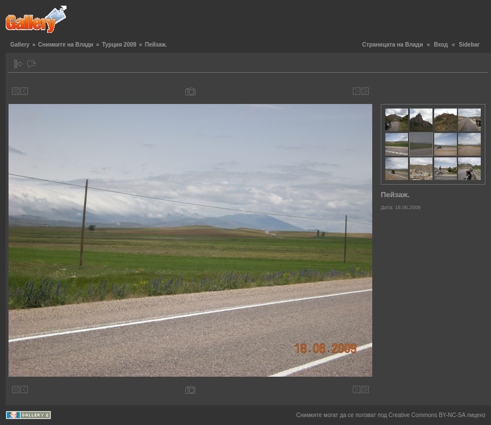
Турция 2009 (119, 44)
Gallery (20, 44)
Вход (441, 44)
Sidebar (469, 44)
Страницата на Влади (392, 44)
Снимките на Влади (65, 44)
